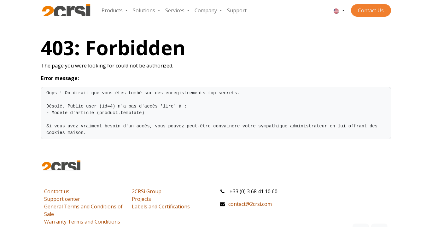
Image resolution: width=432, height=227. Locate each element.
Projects (141, 198)
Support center (62, 198)
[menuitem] (114, 10)
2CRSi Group (146, 191)
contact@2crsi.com (250, 204)
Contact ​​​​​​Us (371, 10)
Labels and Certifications (161, 206)
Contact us (56, 191)
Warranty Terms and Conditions (82, 221)
